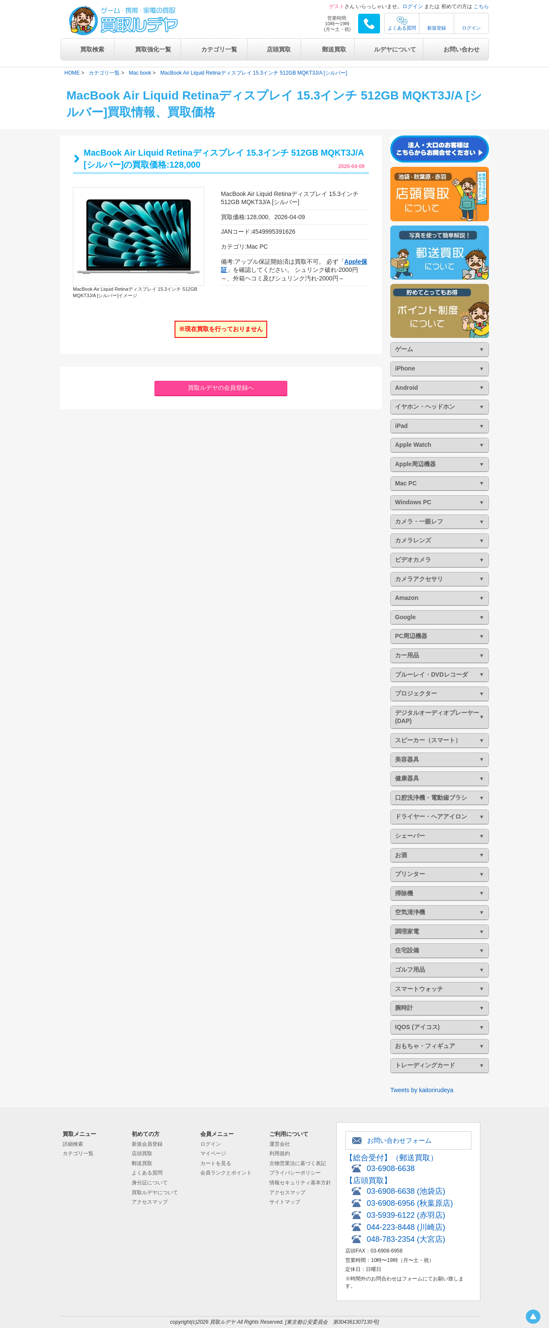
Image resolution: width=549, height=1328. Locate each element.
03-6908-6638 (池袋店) (406, 1191)
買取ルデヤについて (155, 1192)
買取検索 (92, 49)
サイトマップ (284, 1202)
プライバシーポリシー (295, 1173)
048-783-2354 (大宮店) (406, 1239)
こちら (481, 6)
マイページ (213, 1153)
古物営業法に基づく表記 (297, 1163)
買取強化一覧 (153, 49)
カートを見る (215, 1163)
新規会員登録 (147, 1144)
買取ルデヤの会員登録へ (221, 387)
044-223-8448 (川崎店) (406, 1227)
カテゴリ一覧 (219, 49)
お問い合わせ (461, 49)
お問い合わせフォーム (399, 1140)
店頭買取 (279, 49)
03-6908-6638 (391, 1168)
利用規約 (279, 1153)
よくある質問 (402, 27)
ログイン (412, 6)
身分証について (150, 1183)
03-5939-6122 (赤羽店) (406, 1215)
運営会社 (279, 1144)
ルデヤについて (395, 49)
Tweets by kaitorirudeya (421, 1090)
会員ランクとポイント (226, 1173)
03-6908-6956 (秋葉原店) (410, 1203)
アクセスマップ (150, 1202)
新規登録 (436, 27)
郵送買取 (334, 49)
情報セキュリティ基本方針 (300, 1183)
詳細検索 (73, 1144)
